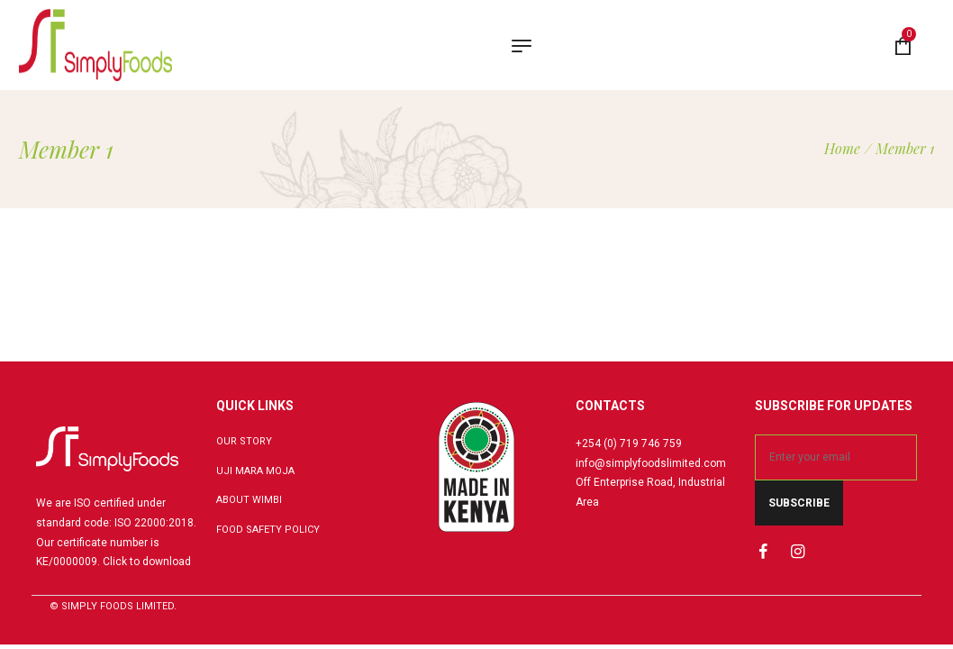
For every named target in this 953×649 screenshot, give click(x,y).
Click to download (147, 561)
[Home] (842, 148)
